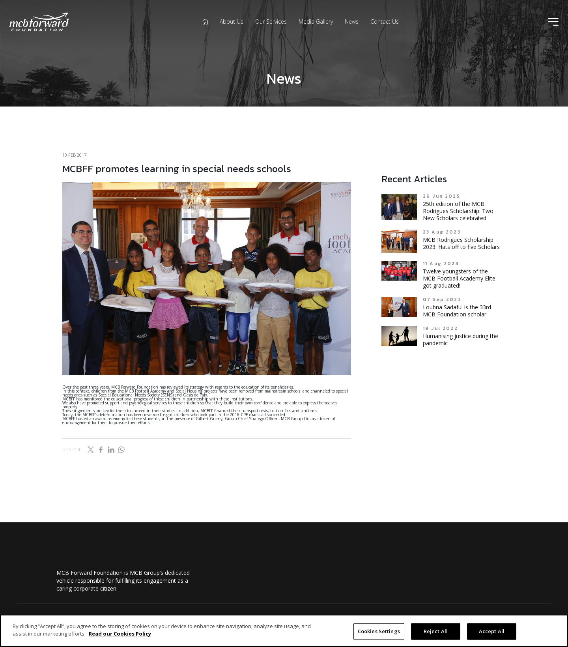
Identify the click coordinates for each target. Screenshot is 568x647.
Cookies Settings (379, 631)
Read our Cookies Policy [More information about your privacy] (120, 633)
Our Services (271, 21)
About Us (231, 21)
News (352, 21)
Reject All (436, 631)
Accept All (491, 631)
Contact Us (384, 21)
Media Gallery (316, 21)
